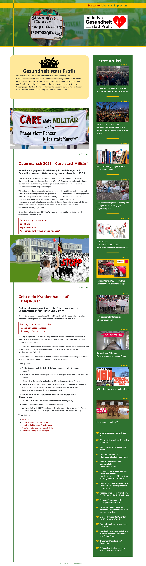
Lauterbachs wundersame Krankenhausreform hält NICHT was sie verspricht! (114, 509)
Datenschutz (77, 564)
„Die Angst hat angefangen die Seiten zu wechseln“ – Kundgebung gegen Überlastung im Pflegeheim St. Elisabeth (114, 475)
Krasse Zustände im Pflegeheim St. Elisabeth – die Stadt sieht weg (114, 494)
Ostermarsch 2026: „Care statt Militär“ (53, 163)
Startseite (94, 5)
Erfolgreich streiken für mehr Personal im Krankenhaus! (113, 549)
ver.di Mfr (26, 419)
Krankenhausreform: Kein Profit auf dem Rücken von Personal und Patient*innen (114, 533)
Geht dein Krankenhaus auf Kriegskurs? (43, 298)
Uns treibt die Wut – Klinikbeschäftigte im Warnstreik (114, 455)
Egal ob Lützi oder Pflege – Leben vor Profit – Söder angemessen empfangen (114, 485)
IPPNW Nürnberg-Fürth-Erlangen (35, 430)
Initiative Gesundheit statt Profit (35, 422)
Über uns (106, 5)
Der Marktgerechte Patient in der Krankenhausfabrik (113, 518)
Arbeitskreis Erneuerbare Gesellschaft (37, 428)
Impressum (121, 5)
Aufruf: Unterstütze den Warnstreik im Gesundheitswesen (110, 464)
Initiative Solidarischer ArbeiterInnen (37, 425)
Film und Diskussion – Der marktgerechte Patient (111, 501)
